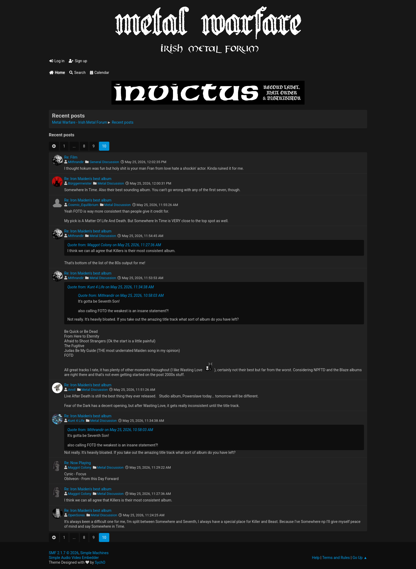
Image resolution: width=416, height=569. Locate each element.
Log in (56, 61)
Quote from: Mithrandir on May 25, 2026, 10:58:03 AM (121, 295)
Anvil (71, 390)
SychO (100, 562)
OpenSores (76, 515)
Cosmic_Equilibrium (83, 205)
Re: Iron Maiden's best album (87, 179)
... (74, 146)
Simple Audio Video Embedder (74, 557)
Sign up (78, 61)
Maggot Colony (79, 467)
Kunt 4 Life (76, 421)
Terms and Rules (336, 557)
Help (316, 557)
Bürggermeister (80, 183)
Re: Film (70, 157)
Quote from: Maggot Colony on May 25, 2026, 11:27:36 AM (114, 245)
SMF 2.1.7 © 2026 (64, 553)
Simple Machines (94, 553)
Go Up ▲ (360, 557)
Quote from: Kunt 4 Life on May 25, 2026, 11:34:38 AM (110, 287)
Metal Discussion (111, 183)
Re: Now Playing (77, 463)
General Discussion (104, 162)
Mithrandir (76, 162)
